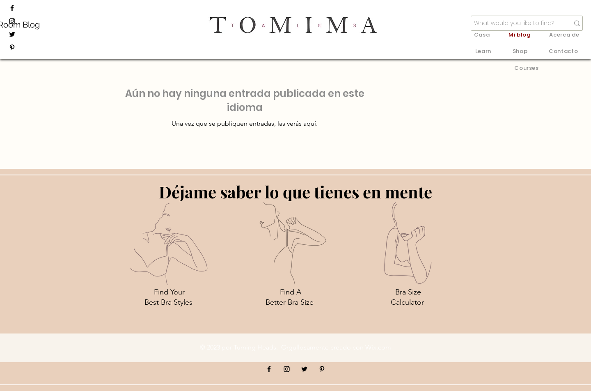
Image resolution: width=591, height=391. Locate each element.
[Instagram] (12, 21)
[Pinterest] (12, 47)
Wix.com (378, 347)
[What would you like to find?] (515, 23)
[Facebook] (12, 8)
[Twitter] (12, 34)
